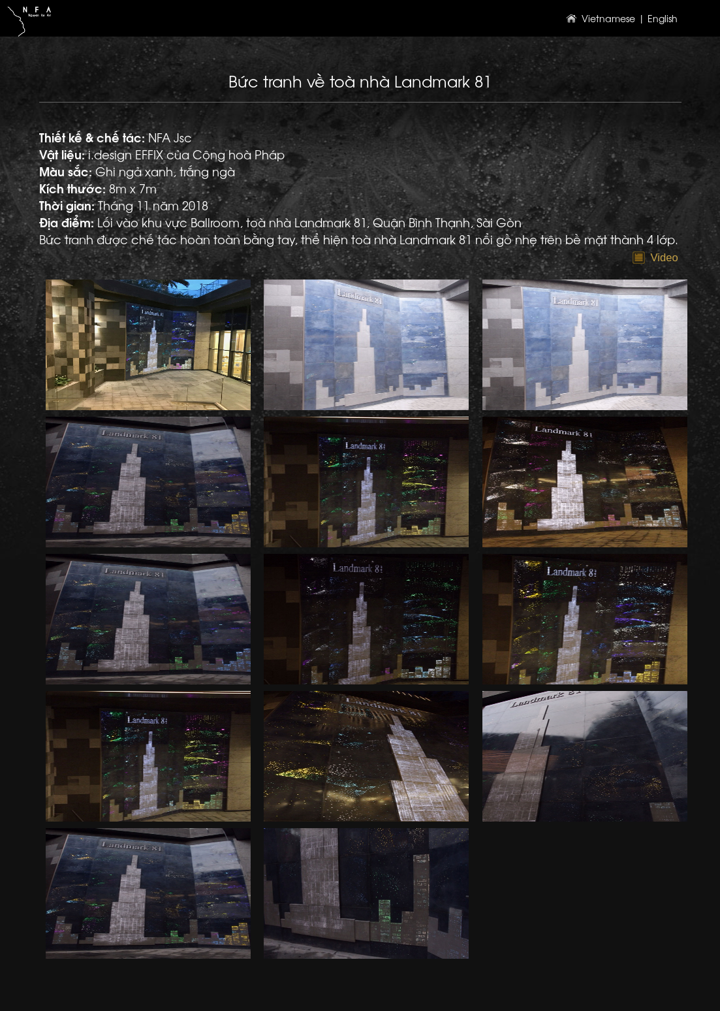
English (663, 18)
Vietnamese (608, 18)
